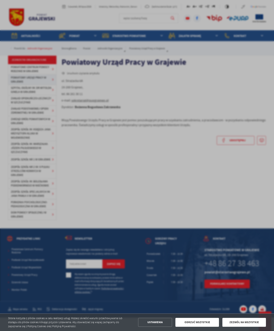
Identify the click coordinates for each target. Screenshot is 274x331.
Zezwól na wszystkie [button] (244, 322)
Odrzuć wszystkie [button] (197, 322)
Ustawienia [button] (155, 322)
